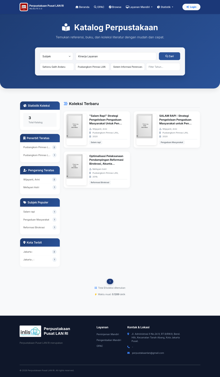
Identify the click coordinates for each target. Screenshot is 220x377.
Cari (169, 56)
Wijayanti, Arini (31, 179)
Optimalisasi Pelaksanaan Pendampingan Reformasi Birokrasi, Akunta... (106, 159)
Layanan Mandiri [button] (138, 7)
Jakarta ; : (28, 259)
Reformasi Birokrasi (34, 227)
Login (191, 7)
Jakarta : (28, 251)
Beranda (82, 7)
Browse (115, 7)
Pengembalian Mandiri (109, 340)
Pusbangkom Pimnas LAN (37, 147)
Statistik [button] (164, 7)
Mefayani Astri (31, 187)
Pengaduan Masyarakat (36, 219)
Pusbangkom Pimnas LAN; (37, 155)
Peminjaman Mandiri (108, 334)
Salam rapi (29, 211)
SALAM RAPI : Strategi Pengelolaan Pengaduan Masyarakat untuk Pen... (175, 119)
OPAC (99, 7)
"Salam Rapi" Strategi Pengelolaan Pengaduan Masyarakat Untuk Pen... (105, 119)
